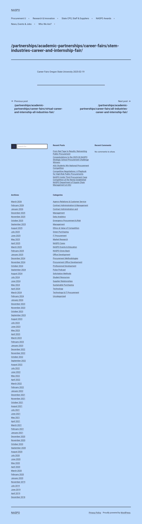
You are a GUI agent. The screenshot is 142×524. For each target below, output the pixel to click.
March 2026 (16, 201)
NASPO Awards (103, 18)
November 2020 (18, 440)
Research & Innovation (44, 18)
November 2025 (18, 216)
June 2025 (15, 235)
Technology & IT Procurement (66, 292)
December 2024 (18, 258)
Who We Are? (45, 24)
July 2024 (15, 277)
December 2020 (18, 436)
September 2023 (18, 315)
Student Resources (61, 277)
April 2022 (15, 379)
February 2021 (17, 429)
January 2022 (17, 391)
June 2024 (15, 281)
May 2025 (15, 239)
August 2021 (16, 406)
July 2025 (15, 232)
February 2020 (17, 474)
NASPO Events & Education (65, 247)
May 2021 (15, 417)
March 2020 (16, 470)
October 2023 (17, 311)
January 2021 (17, 433)
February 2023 (17, 342)
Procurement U (18, 18)
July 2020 (15, 455)
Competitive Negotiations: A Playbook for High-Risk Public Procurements (69, 172)
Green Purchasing (61, 232)
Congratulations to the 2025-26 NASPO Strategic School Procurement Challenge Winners (71, 160)
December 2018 (18, 497)
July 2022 (15, 368)
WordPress (125, 512)
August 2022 (16, 364)
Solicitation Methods (62, 273)
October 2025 (17, 220)
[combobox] (29, 146)
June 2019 (15, 489)
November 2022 (18, 353)
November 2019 (18, 482)
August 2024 (16, 273)
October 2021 (17, 402)
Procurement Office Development (67, 262)
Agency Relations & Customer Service (69, 201)
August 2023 (16, 319)
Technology (58, 289)
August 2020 (16, 452)
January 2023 (17, 345)
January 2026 (17, 209)
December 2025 (18, 213)
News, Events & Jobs (21, 24)
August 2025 (16, 228)
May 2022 (15, 376)
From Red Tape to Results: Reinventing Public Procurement (70, 152)
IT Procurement (60, 235)
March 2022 (16, 383)
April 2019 (15, 493)
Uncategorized (59, 296)
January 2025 (17, 254)
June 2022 (15, 372)
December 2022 (18, 349)
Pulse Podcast (59, 270)
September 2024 (18, 270)
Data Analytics (59, 216)
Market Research (60, 239)
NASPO (15, 10)
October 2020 (17, 444)
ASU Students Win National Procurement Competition (71, 166)
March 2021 (16, 425)
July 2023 (15, 323)
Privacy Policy (95, 512)
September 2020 (18, 448)
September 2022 (18, 360)
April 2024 (15, 289)
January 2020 (17, 478)
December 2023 (18, 304)
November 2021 (18, 398)
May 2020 (15, 463)
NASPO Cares (59, 243)
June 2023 (15, 326)
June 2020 (15, 459)
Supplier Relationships (63, 281)
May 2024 (15, 285)
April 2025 (15, 243)
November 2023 (18, 308)
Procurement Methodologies (65, 258)
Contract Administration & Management (70, 205)
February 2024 (17, 296)
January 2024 (17, 300)
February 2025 (17, 251)
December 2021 (18, 395)
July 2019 (15, 486)
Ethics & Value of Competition (66, 228)
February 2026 (17, 205)
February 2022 (17, 387)
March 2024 (16, 292)
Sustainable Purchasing (63, 285)
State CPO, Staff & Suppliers (75, 18)
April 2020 (15, 467)
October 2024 (17, 266)
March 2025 (16, 247)
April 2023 (15, 334)
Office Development (61, 254)
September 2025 (18, 224)
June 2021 (15, 414)
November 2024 (18, 262)
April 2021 (15, 421)
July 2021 (15, 410)
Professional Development (64, 266)
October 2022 (17, 357)
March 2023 (16, 338)
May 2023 (15, 330)
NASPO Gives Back (61, 251)
